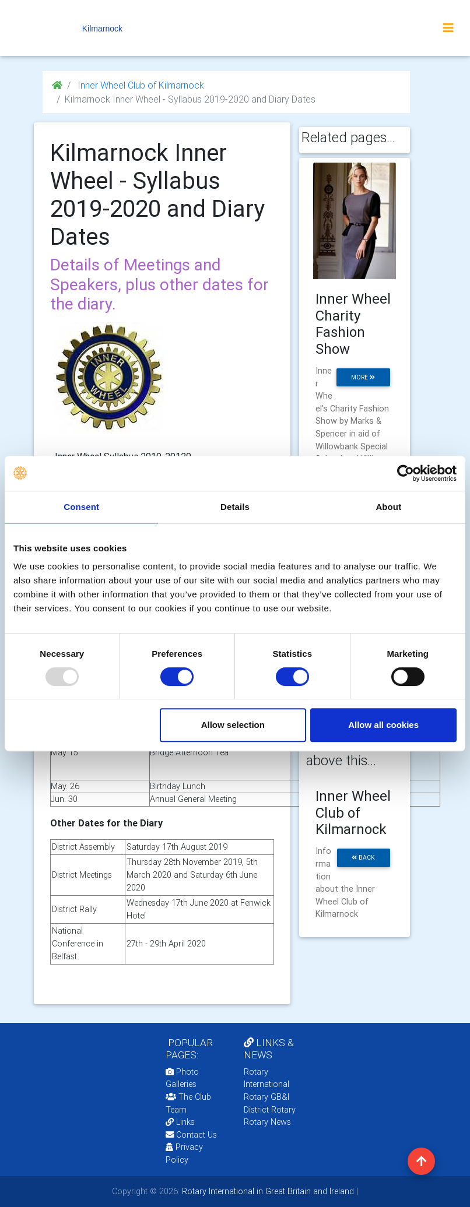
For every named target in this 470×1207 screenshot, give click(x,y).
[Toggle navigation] (448, 28)
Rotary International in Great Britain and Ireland (267, 1191)
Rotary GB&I (266, 1097)
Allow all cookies (383, 725)
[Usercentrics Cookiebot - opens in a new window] (406, 473)
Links (180, 1122)
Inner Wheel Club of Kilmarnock (139, 85)
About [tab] (388, 507)
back (363, 857)
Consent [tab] (81, 507)
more (363, 377)
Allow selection (233, 725)
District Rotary (270, 1109)
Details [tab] (235, 507)
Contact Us (191, 1134)
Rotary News (267, 1122)
